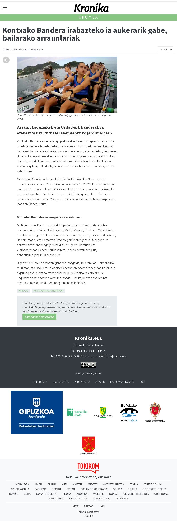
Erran (70, 489)
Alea (64, 484)
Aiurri (52, 484)
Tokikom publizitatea (88, 512)
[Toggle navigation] (4, 8)
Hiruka (66, 493)
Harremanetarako (122, 381)
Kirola (23, 290)
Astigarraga (42, 290)
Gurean (88, 506)
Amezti (77, 484)
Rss (142, 381)
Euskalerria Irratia (93, 489)
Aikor (38, 484)
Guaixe (13, 493)
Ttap (101, 506)
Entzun (163, 49)
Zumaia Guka (101, 498)
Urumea (89, 17)
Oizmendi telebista (136, 493)
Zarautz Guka (78, 498)
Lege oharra (61, 381)
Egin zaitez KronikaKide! (39, 316)
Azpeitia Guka (152, 484)
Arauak (100, 381)
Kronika (82, 493)
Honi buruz (40, 381)
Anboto (92, 484)
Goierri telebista (154, 489)
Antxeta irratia (113, 484)
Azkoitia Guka (20, 489)
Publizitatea (82, 381)
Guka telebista (46, 493)
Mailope (98, 493)
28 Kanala (121, 498)
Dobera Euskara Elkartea (89, 345)
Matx (76, 506)
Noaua (113, 493)
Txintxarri (56, 498)
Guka (27, 493)
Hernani (57, 290)
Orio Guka (161, 493)
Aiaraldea (22, 484)
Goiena (132, 489)
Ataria (133, 484)
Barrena (40, 489)
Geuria (117, 489)
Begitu (56, 489)
